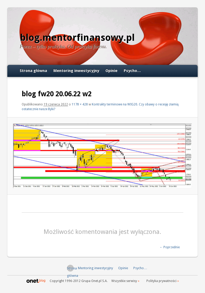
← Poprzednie (170, 247)
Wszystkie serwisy (124, 281)
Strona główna (33, 70)
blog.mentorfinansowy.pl (77, 37)
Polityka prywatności (161, 281)
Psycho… (132, 70)
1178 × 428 (80, 104)
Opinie (111, 70)
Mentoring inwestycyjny (76, 70)
